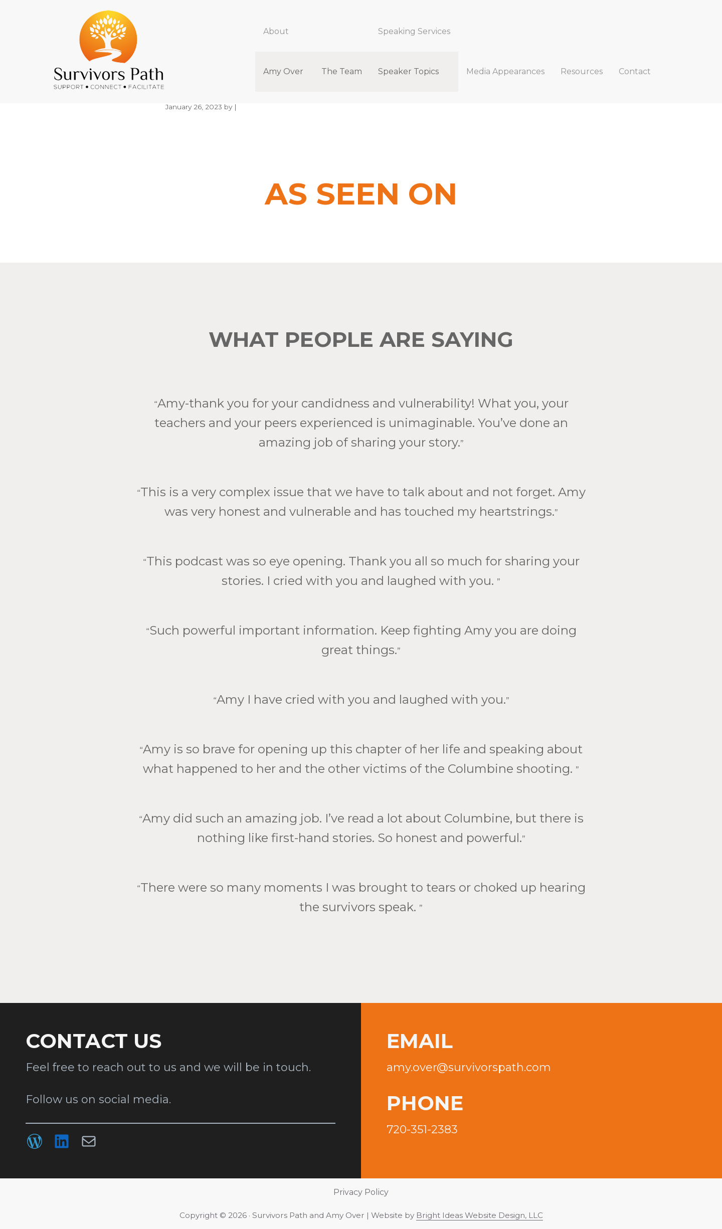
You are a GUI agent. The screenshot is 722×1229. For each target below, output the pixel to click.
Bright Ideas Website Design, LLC (479, 1215)
